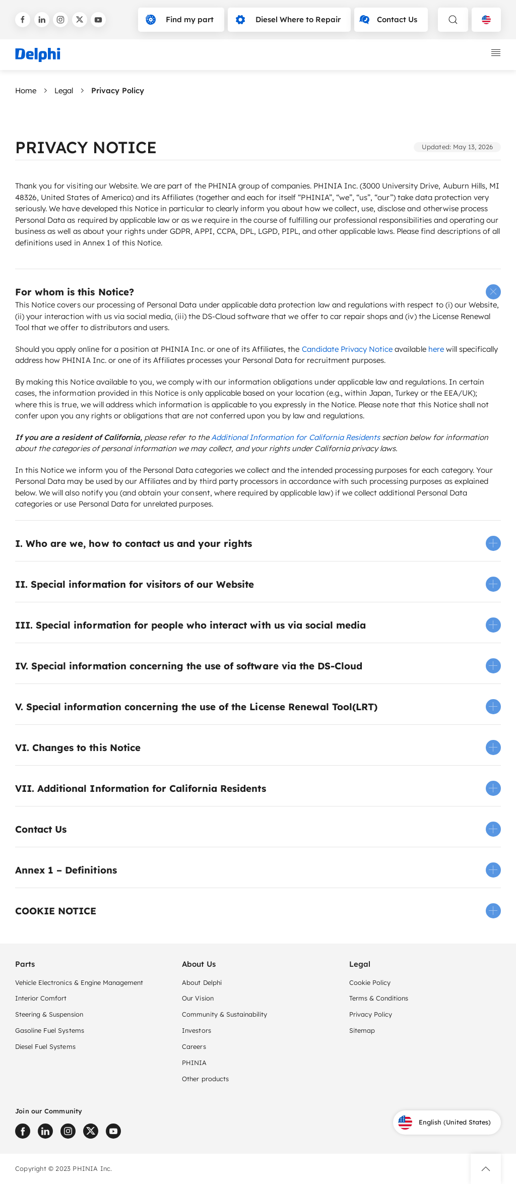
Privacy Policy (370, 1014)
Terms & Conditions (379, 998)
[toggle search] (453, 20)
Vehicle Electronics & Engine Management (79, 982)
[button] (258, 291)
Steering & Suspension (49, 1014)
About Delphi (201, 982)
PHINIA (194, 1062)
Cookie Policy (370, 982)
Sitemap (362, 1030)
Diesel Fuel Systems (45, 1046)
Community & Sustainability (224, 1014)
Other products (205, 1079)
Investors (196, 1030)
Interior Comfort (41, 998)
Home (25, 90)
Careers (194, 1046)
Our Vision (197, 998)
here (436, 349)
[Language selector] (486, 20)
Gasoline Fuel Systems (49, 1030)
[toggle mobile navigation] (496, 53)
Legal (63, 90)
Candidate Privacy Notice (347, 349)
